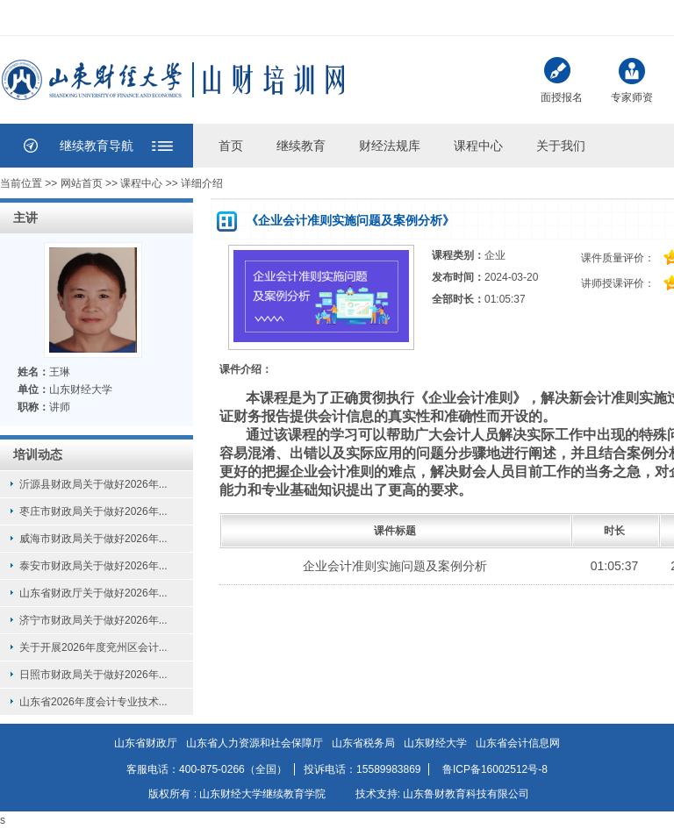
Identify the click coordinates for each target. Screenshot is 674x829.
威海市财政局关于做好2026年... (93, 538)
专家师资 (632, 79)
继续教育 (301, 146)
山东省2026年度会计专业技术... (93, 702)
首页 (231, 146)
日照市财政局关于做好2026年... (93, 674)
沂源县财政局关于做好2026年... (93, 484)
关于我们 (560, 146)
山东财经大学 (435, 743)
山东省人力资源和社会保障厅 (254, 743)
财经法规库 (389, 146)
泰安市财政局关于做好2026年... (93, 566)
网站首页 (81, 183)
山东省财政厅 (145, 743)
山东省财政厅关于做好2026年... (93, 593)
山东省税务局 (363, 743)
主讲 (25, 218)
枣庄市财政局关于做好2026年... (93, 511)
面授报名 (562, 80)
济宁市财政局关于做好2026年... (93, 620)
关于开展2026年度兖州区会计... (93, 647)
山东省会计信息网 (518, 743)
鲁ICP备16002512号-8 (495, 769)
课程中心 (478, 146)
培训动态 (37, 454)
